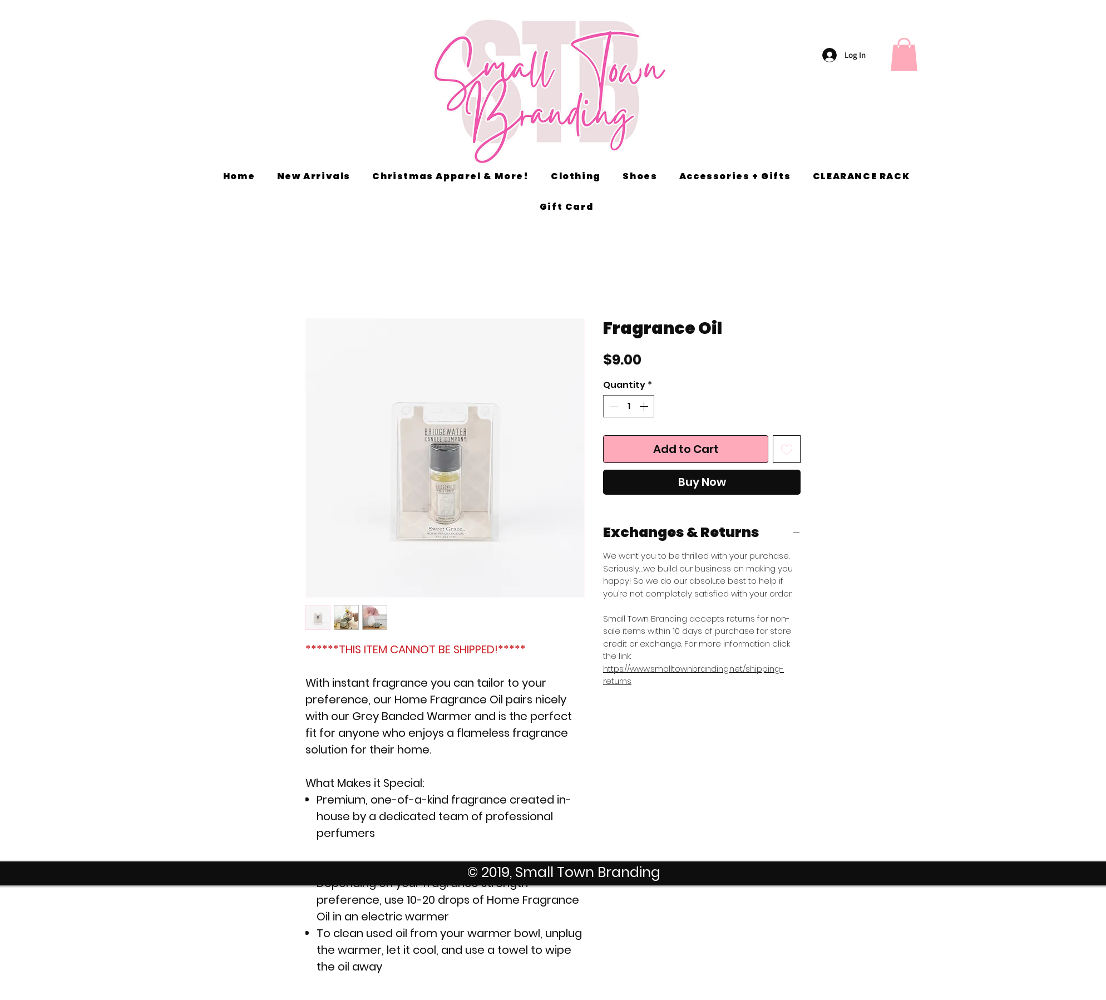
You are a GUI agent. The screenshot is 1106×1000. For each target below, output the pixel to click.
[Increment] (645, 406)
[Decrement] (612, 406)
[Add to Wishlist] (787, 449)
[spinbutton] (628, 406)
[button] (904, 54)
